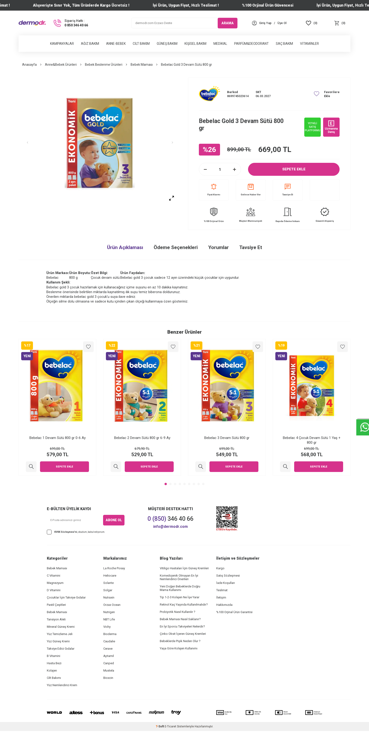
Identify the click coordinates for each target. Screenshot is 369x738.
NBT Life (109, 619)
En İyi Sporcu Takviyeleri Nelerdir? (182, 626)
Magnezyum (55, 583)
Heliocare (109, 575)
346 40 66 (170, 518)
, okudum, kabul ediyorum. (76, 532)
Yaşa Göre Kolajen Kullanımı (178, 648)
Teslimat (222, 590)
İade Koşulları (225, 583)
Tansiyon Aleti (56, 619)
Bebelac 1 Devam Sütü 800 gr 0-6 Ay (57, 438)
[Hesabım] (265, 23)
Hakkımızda (224, 605)
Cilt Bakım (141, 43)
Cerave (107, 648)
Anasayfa (29, 64)
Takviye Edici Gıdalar (60, 648)
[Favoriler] (311, 23)
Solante (108, 583)
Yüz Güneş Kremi (58, 641)
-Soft (160, 726)
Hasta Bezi (54, 663)
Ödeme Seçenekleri (176, 247)
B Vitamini (53, 656)
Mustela (108, 670)
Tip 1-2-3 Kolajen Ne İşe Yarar (179, 597)
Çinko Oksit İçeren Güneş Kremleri (183, 634)
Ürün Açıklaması (125, 247)
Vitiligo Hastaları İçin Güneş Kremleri (184, 568)
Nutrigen (109, 612)
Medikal (220, 43)
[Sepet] (339, 23)
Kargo (220, 568)
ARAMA (227, 23)
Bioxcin (108, 678)
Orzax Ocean (111, 605)
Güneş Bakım (167, 43)
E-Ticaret (170, 726)
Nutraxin (108, 597)
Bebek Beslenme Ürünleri (103, 64)
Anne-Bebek (116, 43)
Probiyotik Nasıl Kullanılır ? (177, 612)
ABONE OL (114, 520)
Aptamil (108, 656)
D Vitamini (53, 590)
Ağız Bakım (90, 43)
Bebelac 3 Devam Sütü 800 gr (226, 438)
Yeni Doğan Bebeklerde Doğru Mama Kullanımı (180, 588)
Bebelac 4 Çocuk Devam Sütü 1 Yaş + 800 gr (312, 440)
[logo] (32, 23)
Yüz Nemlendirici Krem (62, 685)
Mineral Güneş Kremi (61, 626)
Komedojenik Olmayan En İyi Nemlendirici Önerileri (179, 577)
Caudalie (109, 641)
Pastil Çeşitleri (56, 605)
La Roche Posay (114, 568)
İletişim (221, 597)
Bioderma (109, 634)
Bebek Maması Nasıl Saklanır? (180, 619)
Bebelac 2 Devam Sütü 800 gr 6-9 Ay (142, 438)
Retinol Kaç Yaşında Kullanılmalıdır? (184, 604)
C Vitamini (53, 575)
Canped (108, 663)
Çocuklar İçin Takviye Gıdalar (66, 597)
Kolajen (52, 670)
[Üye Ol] (281, 23)
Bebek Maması (142, 64)
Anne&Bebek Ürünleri (61, 64)
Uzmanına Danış (331, 127)
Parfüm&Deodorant (251, 43)
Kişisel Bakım (195, 43)
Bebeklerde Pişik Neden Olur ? (180, 641)
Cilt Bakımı (54, 678)
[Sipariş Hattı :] (70, 23)
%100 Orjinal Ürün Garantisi (234, 612)
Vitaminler (309, 43)
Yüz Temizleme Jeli (59, 634)
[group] (100, 143)
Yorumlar (218, 247)
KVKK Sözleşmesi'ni (65, 532)
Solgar (107, 590)
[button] (30, 142)
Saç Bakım (284, 43)
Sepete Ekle (294, 169)
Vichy (107, 626)
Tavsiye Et (287, 190)
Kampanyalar (62, 43)
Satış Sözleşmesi (228, 575)
